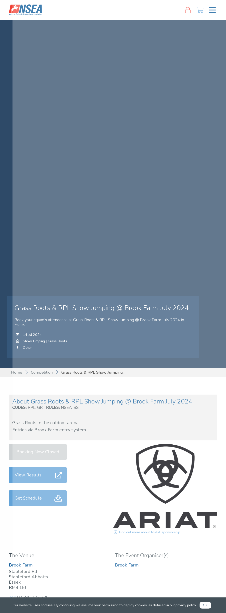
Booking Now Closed (37, 452)
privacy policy (186, 605)
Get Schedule (28, 498)
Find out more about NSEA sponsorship (146, 532)
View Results (28, 475)
